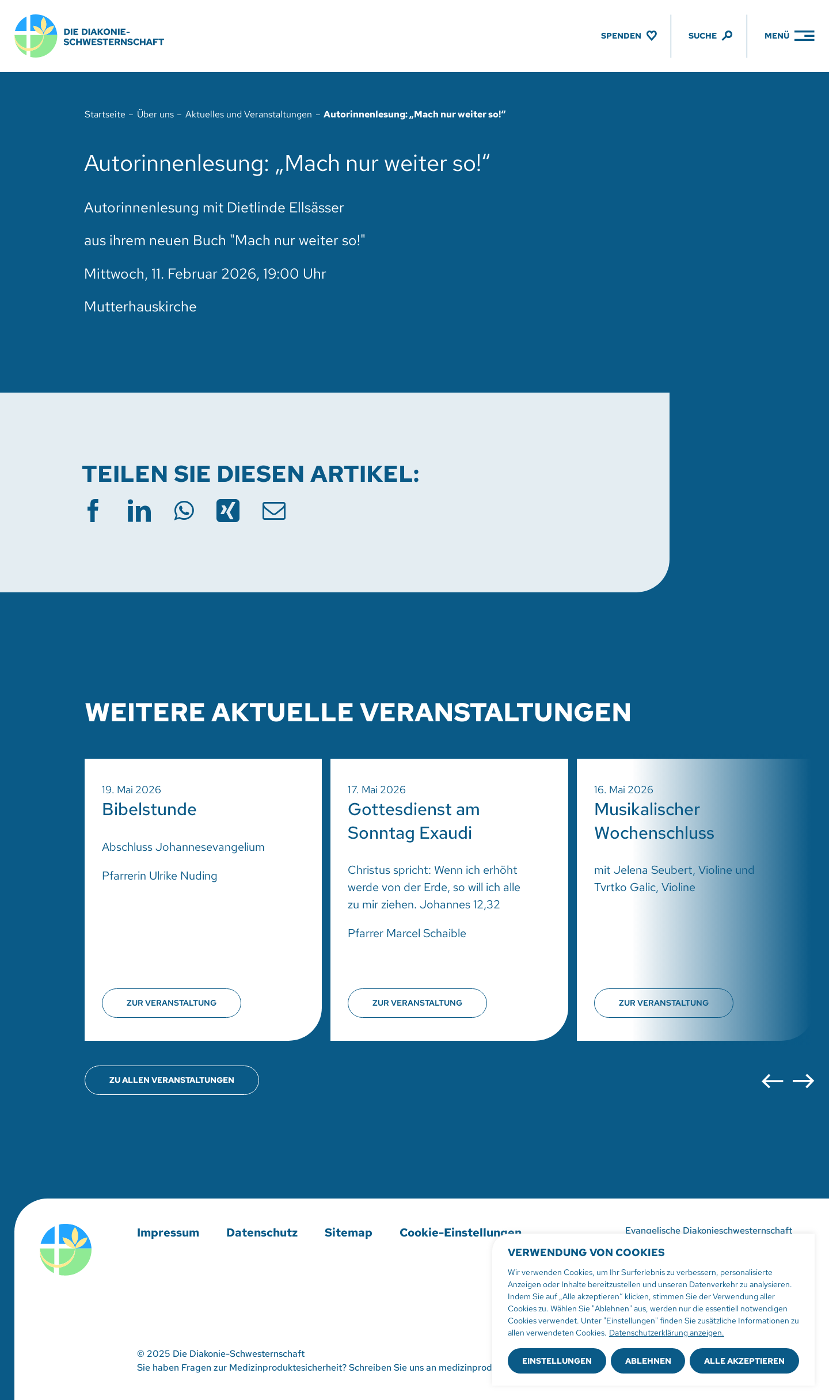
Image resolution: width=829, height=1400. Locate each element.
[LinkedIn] (139, 510)
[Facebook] (93, 510)
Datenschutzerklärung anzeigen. (666, 1332)
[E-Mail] (274, 510)
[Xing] (228, 510)
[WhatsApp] (183, 510)
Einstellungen (557, 1361)
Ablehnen (648, 1361)
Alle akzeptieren (744, 1361)
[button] (772, 1081)
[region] (653, 1310)
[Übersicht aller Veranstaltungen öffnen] (172, 1080)
